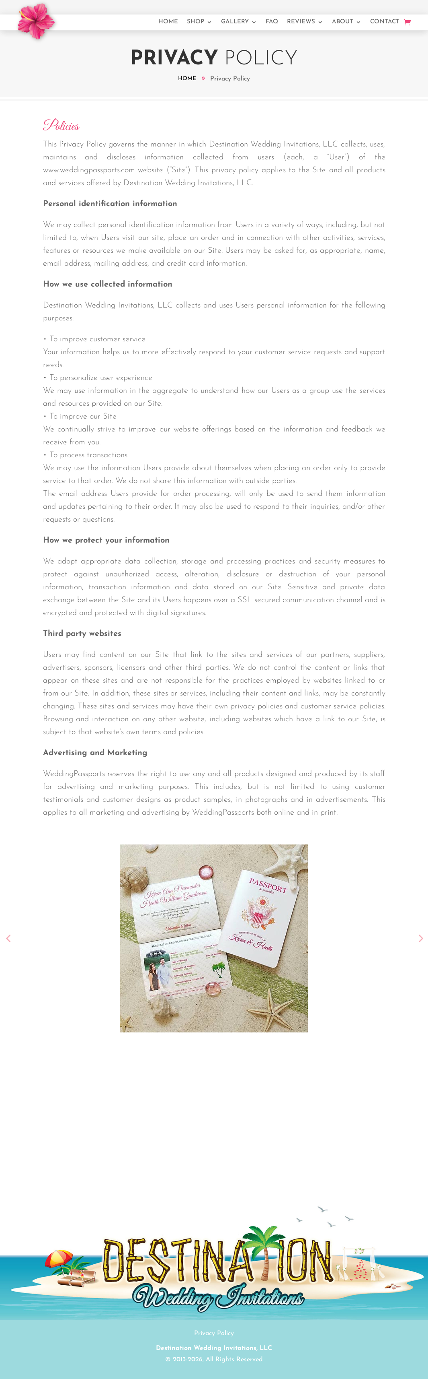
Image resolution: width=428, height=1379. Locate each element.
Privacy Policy (214, 1333)
